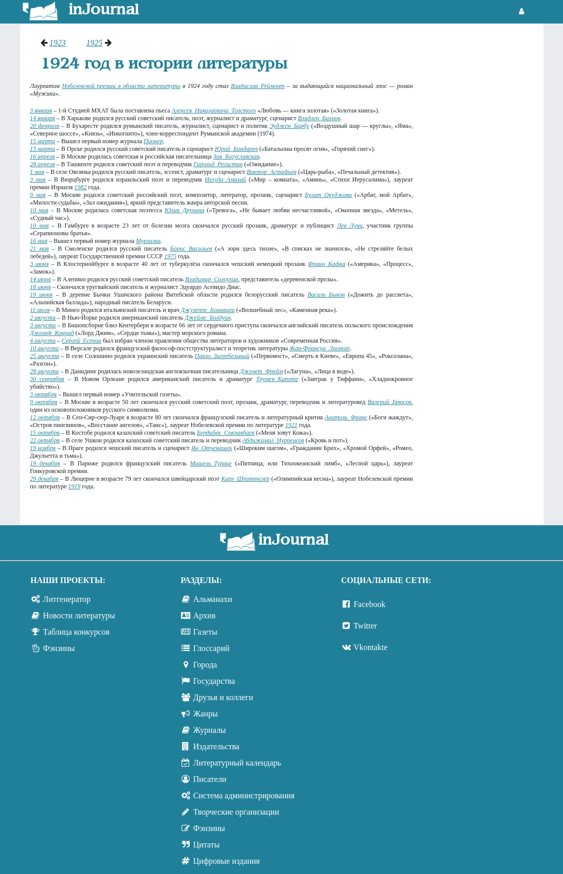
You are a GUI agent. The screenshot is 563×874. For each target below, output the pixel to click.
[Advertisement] (483, 191)
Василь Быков (326, 294)
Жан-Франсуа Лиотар (319, 348)
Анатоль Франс (346, 417)
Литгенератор (67, 599)
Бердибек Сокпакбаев (226, 432)
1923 (58, 42)
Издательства (216, 746)
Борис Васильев (191, 248)
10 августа (44, 348)
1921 (291, 425)
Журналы (209, 730)
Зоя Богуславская (236, 156)
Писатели (210, 779)
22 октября (45, 440)
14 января (42, 118)
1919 (74, 486)
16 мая (39, 240)
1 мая (37, 171)
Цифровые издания (226, 861)
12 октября (45, 417)
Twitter (365, 625)
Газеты (205, 632)
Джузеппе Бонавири (208, 309)
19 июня (41, 294)
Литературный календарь (237, 762)
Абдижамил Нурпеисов (273, 440)
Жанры (205, 713)
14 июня (40, 279)
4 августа (43, 340)
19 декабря (45, 463)
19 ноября (43, 448)
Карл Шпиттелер (245, 478)
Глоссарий (211, 648)
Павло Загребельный (222, 356)
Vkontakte (370, 647)
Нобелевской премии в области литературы (121, 85)
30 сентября (47, 379)
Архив (204, 615)
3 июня (39, 263)
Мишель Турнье (211, 463)
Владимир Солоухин (211, 279)
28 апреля (42, 164)
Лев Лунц (350, 225)
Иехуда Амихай (225, 179)
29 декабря (44, 478)
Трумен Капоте (277, 379)
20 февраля (45, 125)
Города (205, 664)
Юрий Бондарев (236, 148)
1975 (170, 256)
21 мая (39, 248)
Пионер (153, 141)
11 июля (40, 309)
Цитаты (206, 844)
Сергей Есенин (81, 340)
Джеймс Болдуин (208, 317)
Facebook (369, 604)
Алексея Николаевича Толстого (214, 110)
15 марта (42, 141)
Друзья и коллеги (223, 697)
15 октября (45, 432)
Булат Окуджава (328, 194)
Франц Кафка (326, 263)
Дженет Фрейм (261, 371)
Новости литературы (79, 615)
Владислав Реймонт (257, 85)
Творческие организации (236, 812)
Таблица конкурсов (76, 632)
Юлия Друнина (185, 210)
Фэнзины (59, 648)
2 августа (43, 317)
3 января (41, 110)
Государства (214, 681)
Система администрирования (244, 795)
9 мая (38, 194)
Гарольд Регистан (218, 164)
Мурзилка (148, 240)
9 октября (43, 402)
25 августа (44, 356)
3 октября (43, 394)
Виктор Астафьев (272, 171)
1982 (80, 187)
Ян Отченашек (211, 448)
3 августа (43, 325)
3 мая (38, 179)
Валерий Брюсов (390, 402)
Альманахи (212, 599)
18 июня (40, 286)
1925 (94, 42)
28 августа (44, 371)
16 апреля (42, 156)
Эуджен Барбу (289, 125)
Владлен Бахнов (319, 118)
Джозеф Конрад (52, 333)
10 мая (39, 210)
